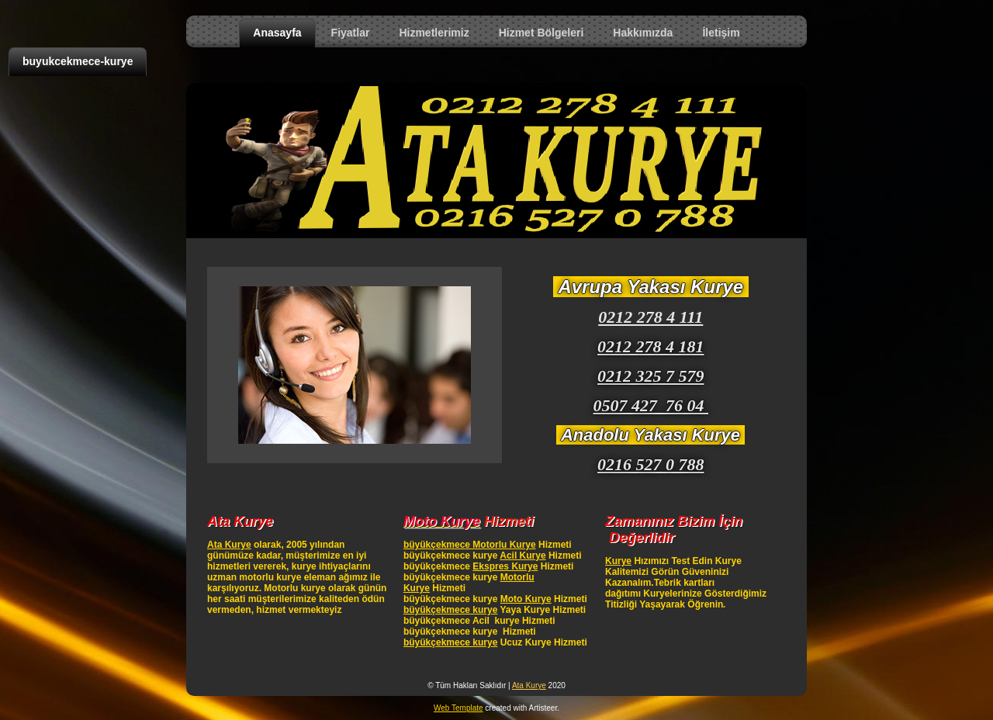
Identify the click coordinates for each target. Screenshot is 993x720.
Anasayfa (277, 32)
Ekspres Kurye (505, 566)
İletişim (720, 32)
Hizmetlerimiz (434, 32)
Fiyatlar (350, 32)
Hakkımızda (643, 32)
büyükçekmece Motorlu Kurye (469, 544)
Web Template (458, 708)
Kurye (618, 561)
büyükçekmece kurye (450, 609)
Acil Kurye (522, 555)
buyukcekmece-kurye (77, 61)
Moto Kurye (526, 599)
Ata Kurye (229, 544)
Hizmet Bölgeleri (541, 32)
